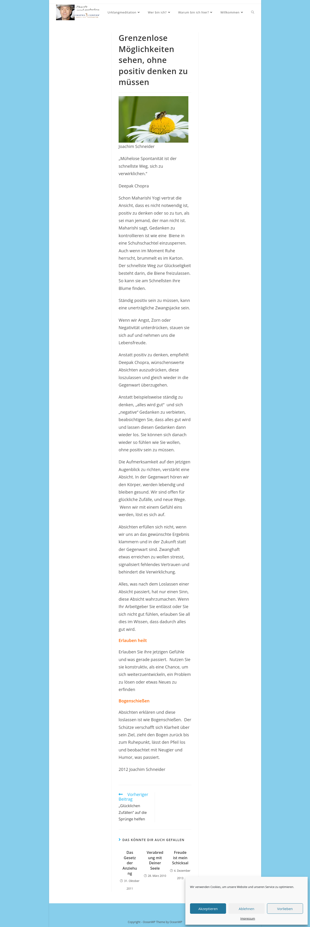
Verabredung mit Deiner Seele (155, 860)
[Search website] (253, 12)
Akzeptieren (208, 908)
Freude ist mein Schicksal (180, 857)
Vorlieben (285, 908)
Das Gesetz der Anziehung (130, 863)
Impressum (247, 918)
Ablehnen (246, 908)
